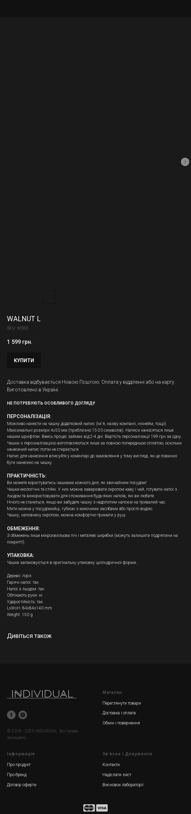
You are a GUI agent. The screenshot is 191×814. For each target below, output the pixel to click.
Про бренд (16, 774)
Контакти (111, 764)
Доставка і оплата (119, 713)
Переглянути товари (121, 703)
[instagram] (22, 715)
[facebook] (11, 715)
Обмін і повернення (121, 723)
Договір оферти (21, 784)
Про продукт (19, 764)
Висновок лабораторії (122, 784)
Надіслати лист (116, 774)
